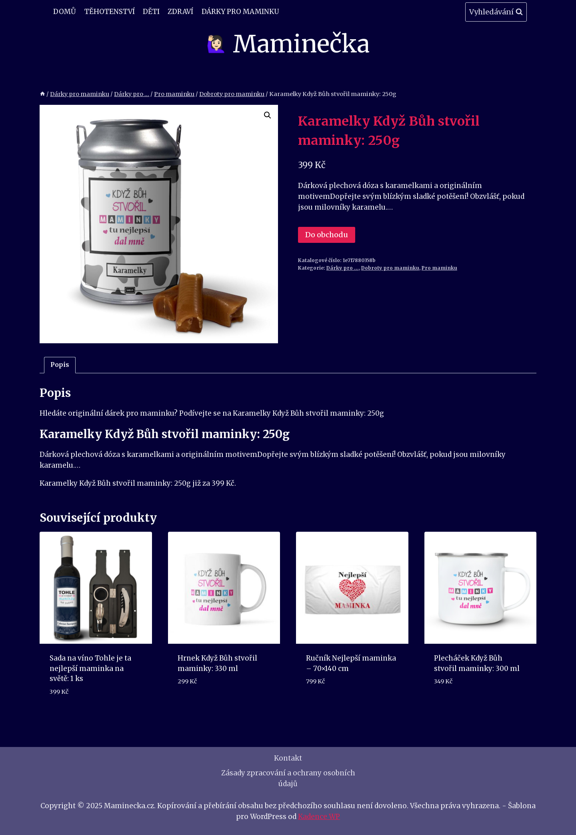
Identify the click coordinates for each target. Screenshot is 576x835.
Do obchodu (326, 234)
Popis (59, 364)
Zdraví (180, 11)
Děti (151, 11)
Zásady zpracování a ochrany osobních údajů (288, 778)
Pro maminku (439, 268)
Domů (64, 11)
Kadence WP (319, 816)
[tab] (60, 365)
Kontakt (288, 758)
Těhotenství (109, 11)
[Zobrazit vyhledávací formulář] (496, 12)
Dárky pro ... (342, 268)
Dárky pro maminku (240, 11)
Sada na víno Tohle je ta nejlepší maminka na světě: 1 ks (90, 668)
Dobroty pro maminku (390, 268)
